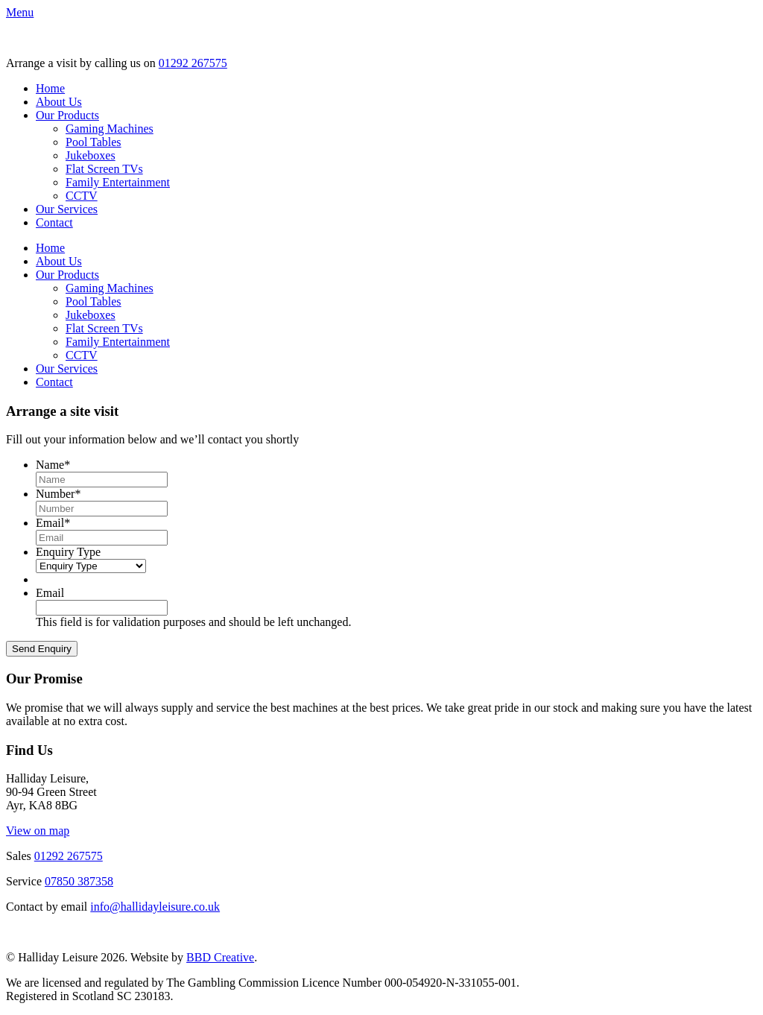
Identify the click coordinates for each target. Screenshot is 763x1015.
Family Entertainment (118, 182)
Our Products (67, 115)
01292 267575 (193, 63)
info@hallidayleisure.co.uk (155, 906)
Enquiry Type (68, 552)
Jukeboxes (90, 155)
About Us (59, 101)
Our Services (67, 209)
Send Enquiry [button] (42, 648)
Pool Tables (93, 142)
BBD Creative (220, 957)
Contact (54, 222)
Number (58, 493)
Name (53, 464)
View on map (37, 830)
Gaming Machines (109, 128)
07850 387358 (79, 881)
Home (50, 88)
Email (53, 522)
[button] (20, 12)
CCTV (82, 195)
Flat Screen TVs (104, 168)
